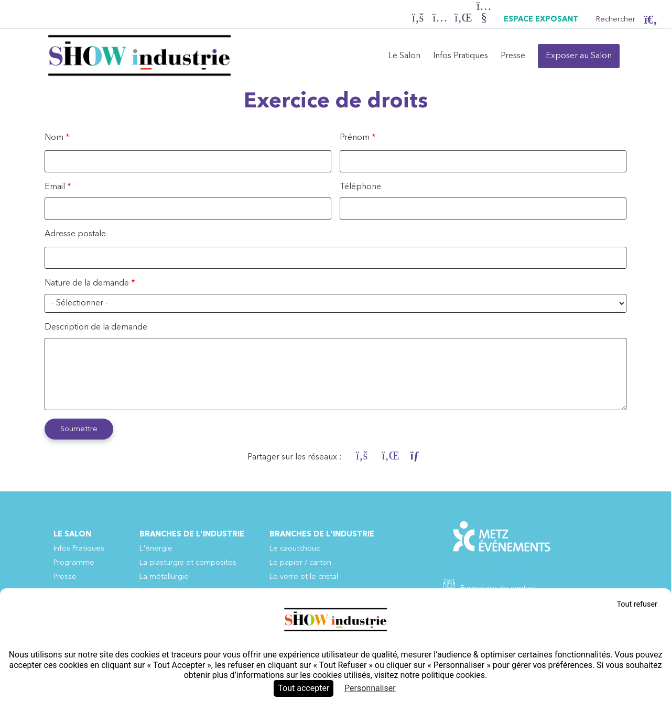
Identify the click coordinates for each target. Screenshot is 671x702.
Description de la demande (96, 327)
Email (55, 187)
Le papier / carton (300, 563)
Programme (73, 563)
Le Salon (404, 56)
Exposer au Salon (579, 56)
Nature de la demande (87, 283)
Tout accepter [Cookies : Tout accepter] (303, 688)
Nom (54, 138)
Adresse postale (75, 234)
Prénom (355, 138)
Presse (513, 56)
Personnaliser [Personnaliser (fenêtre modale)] (370, 688)
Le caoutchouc (294, 549)
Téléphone (360, 187)
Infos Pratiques (460, 56)
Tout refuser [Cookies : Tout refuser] (636, 604)
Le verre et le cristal (303, 577)
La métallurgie (164, 577)
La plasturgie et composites (187, 563)
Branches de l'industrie (191, 535)
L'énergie (155, 549)
